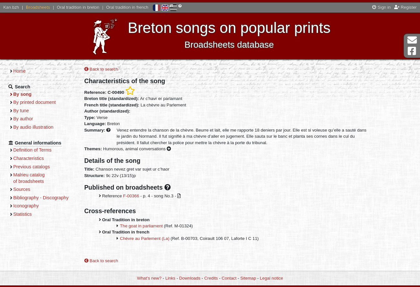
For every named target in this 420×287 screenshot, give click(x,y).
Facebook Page (412, 51)
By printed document (34, 102)
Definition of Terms (32, 150)
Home (19, 71)
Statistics (22, 214)
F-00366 (131, 195)
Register (405, 7)
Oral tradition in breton (78, 7)
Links (170, 278)
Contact (229, 278)
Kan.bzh (11, 7)
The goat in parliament (141, 225)
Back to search (101, 69)
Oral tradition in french (127, 7)
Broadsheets (38, 7)
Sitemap (248, 278)
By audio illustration (33, 127)
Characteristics (28, 158)
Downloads (190, 278)
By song (22, 94)
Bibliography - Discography (40, 197)
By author (23, 118)
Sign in (381, 7)
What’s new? (149, 278)
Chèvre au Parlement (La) (144, 238)
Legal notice (271, 278)
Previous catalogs (31, 166)
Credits (211, 278)
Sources (21, 189)
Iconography (26, 205)
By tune (21, 110)
